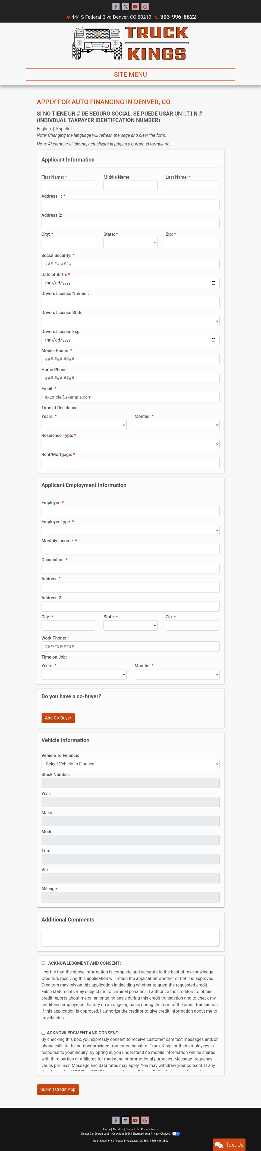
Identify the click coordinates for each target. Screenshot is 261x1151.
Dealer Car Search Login (95, 1133)
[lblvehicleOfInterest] (131, 764)
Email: (48, 388)
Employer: (51, 502)
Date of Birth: (54, 274)
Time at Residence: (60, 407)
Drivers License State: (63, 312)
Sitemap (138, 1133)
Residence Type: (57, 435)
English (44, 128)
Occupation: (53, 559)
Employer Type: (56, 521)
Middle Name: (116, 176)
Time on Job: (54, 656)
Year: (46, 793)
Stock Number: (56, 774)
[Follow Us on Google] (145, 7)
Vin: (45, 869)
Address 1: (52, 195)
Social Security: (57, 255)
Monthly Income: (58, 540)
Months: (143, 416)
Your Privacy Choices (162, 1133)
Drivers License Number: (65, 293)
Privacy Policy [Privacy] (149, 1129)
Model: (48, 831)
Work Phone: (54, 637)
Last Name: (177, 176)
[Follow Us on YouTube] (135, 7)
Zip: (169, 234)
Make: (48, 812)
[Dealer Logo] (130, 43)
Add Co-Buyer (58, 717)
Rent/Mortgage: (57, 454)
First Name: (53, 176)
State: (109, 234)
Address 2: (52, 215)
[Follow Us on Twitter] (126, 7)
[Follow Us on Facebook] (116, 7)
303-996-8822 (178, 17)
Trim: (47, 850)
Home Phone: (55, 369)
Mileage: (50, 888)
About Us (118, 1129)
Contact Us (132, 1129)
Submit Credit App (58, 1089)
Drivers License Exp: (61, 331)
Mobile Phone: (56, 350)
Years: (48, 416)
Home (107, 1129)
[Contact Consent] (43, 1032)
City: (46, 234)
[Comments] (131, 937)
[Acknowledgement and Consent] (43, 962)
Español (64, 128)
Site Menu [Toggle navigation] (130, 74)
